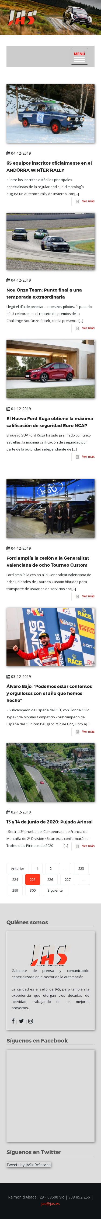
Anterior (17, 868)
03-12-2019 (18, 676)
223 (81, 868)
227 (68, 879)
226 (50, 879)
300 (33, 890)
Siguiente (55, 890)
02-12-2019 (18, 812)
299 (15, 890)
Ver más (88, 201)
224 (15, 879)
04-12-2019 (18, 153)
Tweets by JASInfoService (28, 1164)
